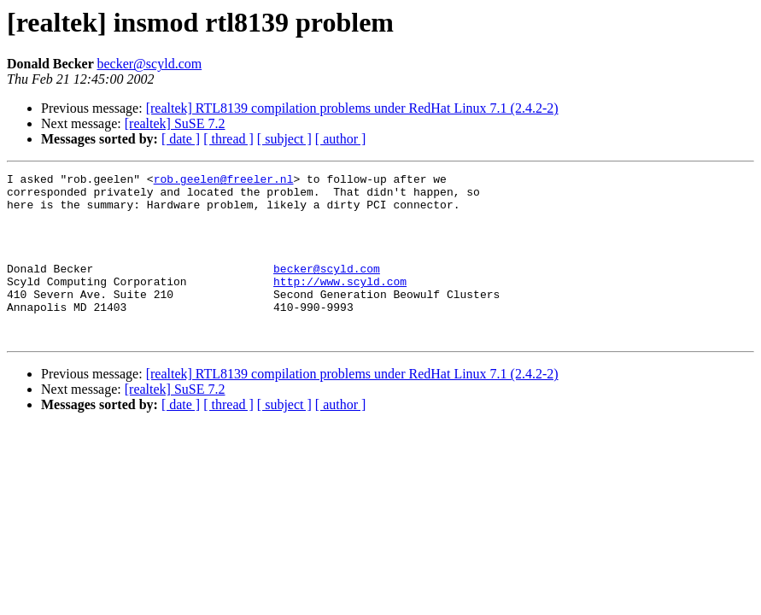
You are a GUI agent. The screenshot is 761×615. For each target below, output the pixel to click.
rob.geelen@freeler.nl (224, 181)
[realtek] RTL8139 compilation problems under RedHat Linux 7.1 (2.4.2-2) (352, 108)
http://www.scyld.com (340, 304)
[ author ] (340, 139)
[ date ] (180, 139)
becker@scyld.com (149, 63)
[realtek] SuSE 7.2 (175, 123)
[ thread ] (228, 139)
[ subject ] (284, 139)
